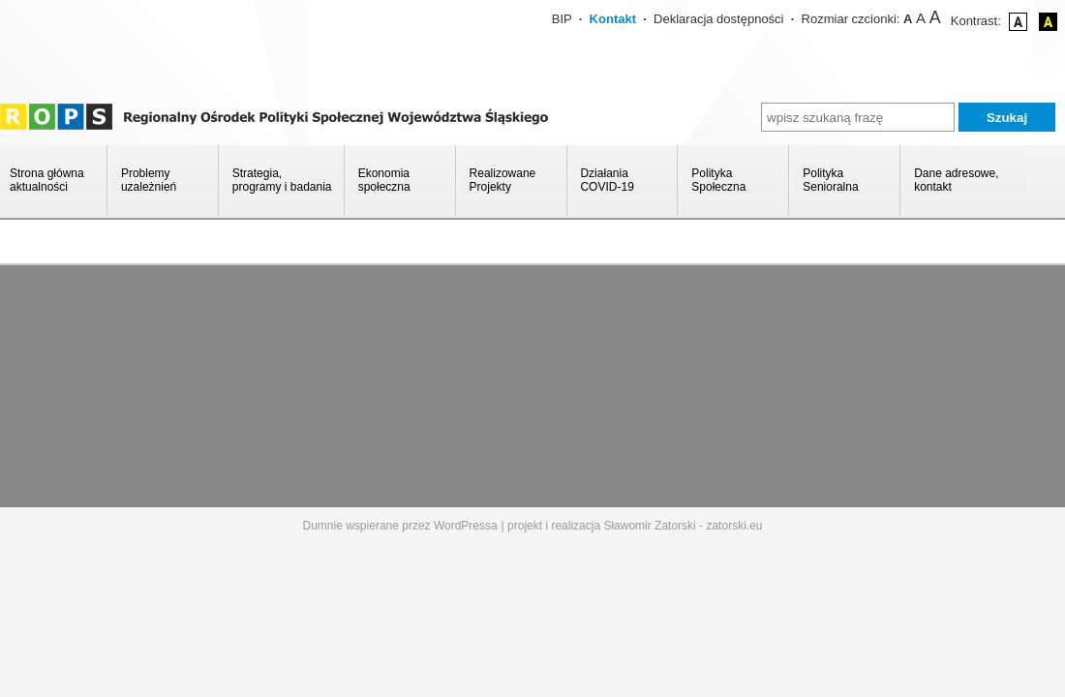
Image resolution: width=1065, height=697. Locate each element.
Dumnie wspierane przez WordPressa (400, 525)
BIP (562, 19)
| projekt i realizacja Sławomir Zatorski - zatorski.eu (632, 525)
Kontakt (613, 19)
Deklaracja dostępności (718, 19)
